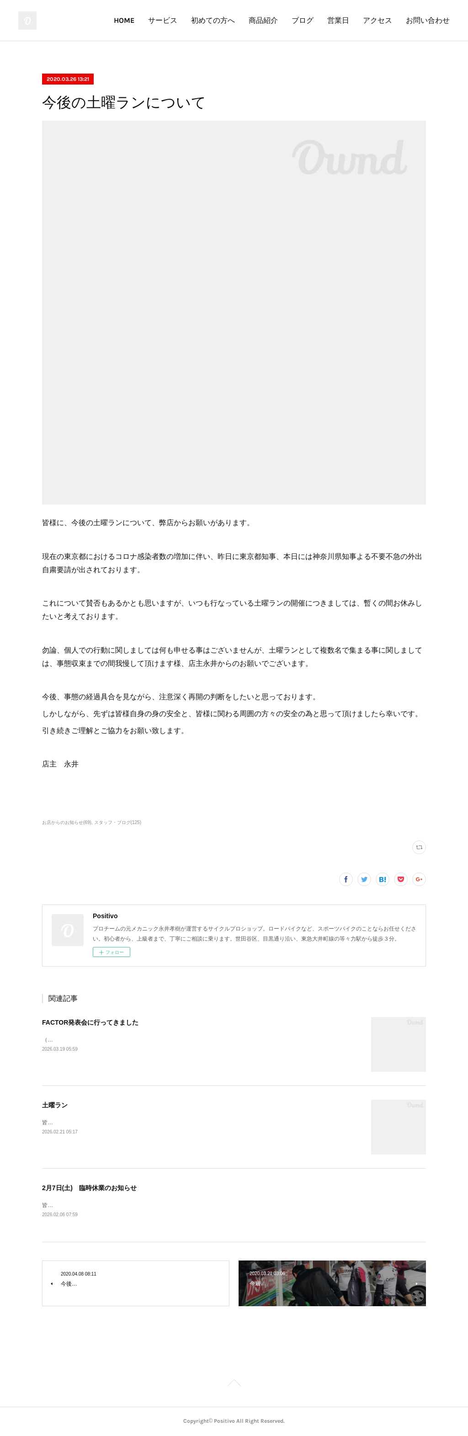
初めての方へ (213, 20)
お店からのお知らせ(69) (66, 822)
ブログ (303, 20)
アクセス (377, 20)
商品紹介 (263, 20)
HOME (124, 20)
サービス (162, 20)
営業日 (338, 20)
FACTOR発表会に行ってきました (90, 1022)
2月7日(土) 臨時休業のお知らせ (89, 1187)
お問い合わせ (428, 20)
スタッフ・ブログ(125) (117, 822)
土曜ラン (55, 1105)
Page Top (234, 1385)
